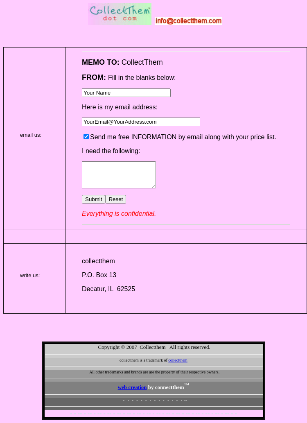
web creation (132, 387)
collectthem (177, 360)
